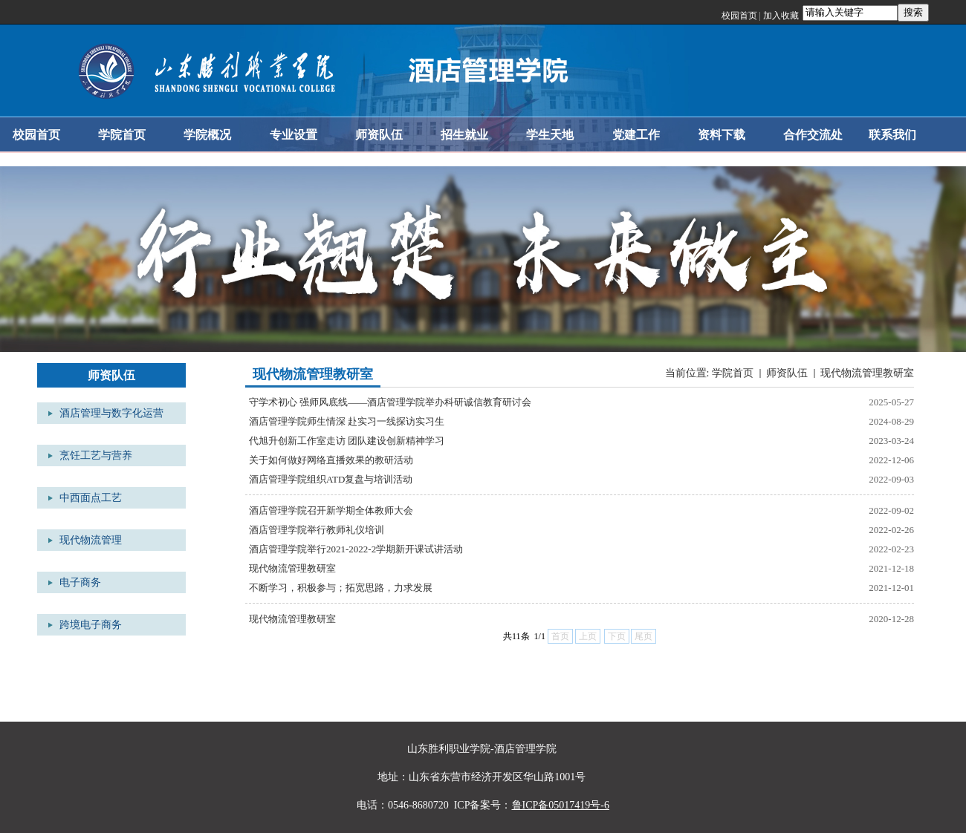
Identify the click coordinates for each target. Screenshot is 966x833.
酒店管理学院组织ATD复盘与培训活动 (330, 479)
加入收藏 (781, 15)
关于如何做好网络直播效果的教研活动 (331, 460)
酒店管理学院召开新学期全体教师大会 (331, 510)
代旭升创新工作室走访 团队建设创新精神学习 (346, 440)
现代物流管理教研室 (867, 373)
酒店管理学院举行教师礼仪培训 (316, 529)
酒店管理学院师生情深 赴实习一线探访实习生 (346, 421)
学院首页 (732, 373)
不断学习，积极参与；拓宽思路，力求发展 (340, 587)
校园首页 (739, 15)
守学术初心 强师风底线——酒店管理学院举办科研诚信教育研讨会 (390, 402)
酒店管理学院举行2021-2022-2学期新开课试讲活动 (356, 549)
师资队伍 (787, 373)
